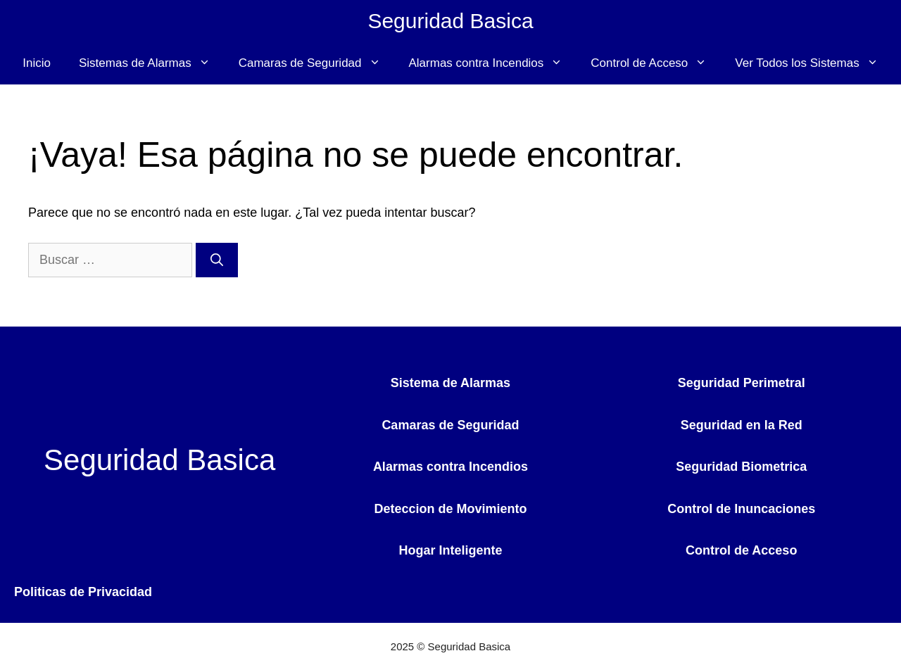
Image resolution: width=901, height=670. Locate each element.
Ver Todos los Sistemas (813, 63)
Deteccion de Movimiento (450, 509)
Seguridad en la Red (741, 425)
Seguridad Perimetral (741, 383)
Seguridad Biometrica (741, 467)
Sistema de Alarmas (450, 383)
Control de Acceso (656, 63)
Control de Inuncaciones (741, 509)
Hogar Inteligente (450, 550)
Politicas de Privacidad (83, 592)
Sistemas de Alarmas (152, 63)
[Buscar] (217, 260)
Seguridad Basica (450, 20)
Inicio (37, 63)
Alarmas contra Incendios (493, 63)
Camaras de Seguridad (317, 63)
